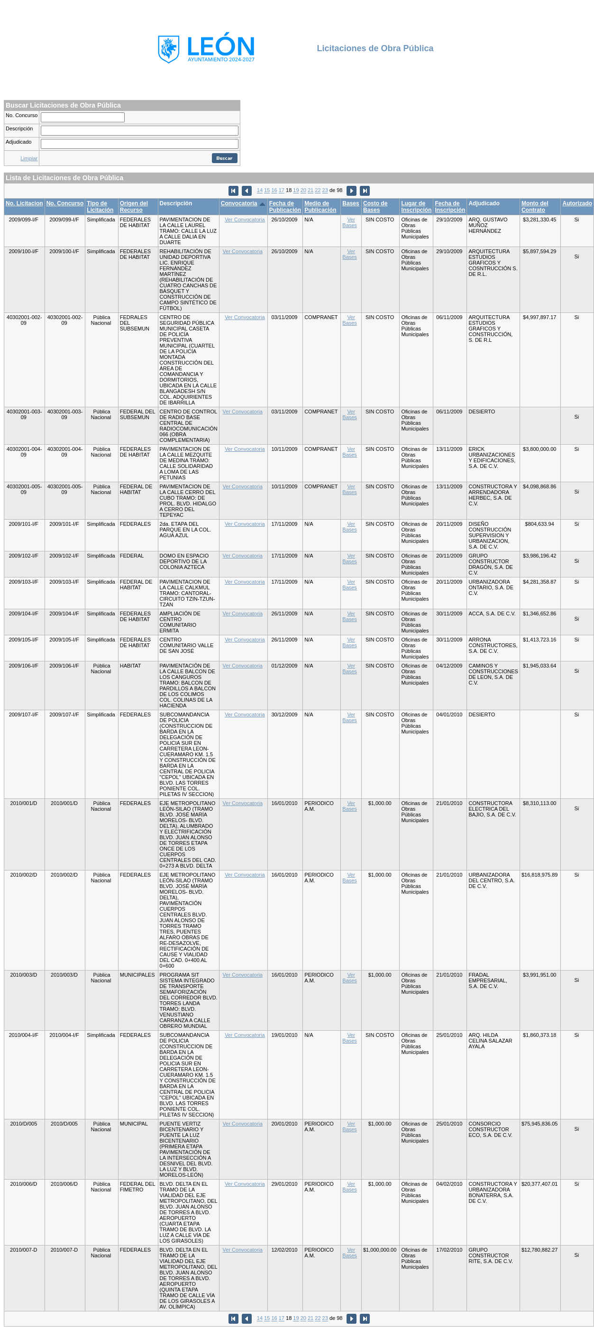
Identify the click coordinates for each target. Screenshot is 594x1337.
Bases (350, 203)
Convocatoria (239, 203)
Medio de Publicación (320, 206)
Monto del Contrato (534, 206)
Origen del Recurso (134, 206)
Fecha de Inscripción (450, 206)
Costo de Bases (375, 206)
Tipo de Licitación (100, 206)
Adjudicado (18, 142)
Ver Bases (349, 222)
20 (303, 190)
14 (260, 190)
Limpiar (28, 158)
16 (274, 190)
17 (281, 190)
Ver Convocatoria (245, 219)
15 (267, 190)
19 (296, 190)
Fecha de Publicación (285, 206)
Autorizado (577, 203)
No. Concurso (21, 115)
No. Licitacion (24, 203)
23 (325, 190)
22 (317, 190)
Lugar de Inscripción (416, 206)
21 (310, 190)
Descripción (19, 128)
